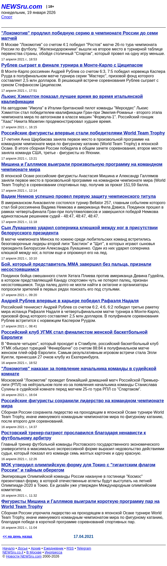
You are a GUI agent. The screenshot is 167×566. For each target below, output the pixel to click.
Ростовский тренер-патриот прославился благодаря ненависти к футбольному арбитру (73, 435)
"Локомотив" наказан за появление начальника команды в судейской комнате (78, 371)
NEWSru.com (21, 6)
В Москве (34, 552)
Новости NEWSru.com (24, 556)
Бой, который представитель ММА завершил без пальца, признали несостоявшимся (76, 267)
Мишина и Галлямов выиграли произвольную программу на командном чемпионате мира (82, 167)
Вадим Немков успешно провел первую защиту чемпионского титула (78, 196)
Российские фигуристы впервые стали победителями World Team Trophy (83, 133)
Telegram (84, 548)
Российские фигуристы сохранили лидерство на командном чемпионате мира (82, 403)
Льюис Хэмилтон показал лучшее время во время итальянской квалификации (72, 99)
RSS (70, 548)
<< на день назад (17, 536)
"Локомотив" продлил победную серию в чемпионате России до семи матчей (79, 36)
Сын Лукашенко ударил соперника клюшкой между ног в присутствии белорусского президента (79, 230)
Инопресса (53, 552)
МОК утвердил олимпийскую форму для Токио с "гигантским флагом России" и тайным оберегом (78, 467)
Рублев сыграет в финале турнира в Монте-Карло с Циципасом (72, 65)
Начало (8, 548)
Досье (23, 548)
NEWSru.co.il (12, 552)
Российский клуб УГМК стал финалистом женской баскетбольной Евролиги (74, 335)
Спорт (6, 17)
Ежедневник (53, 548)
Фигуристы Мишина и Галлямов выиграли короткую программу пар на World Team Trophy (80, 504)
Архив (36, 548)
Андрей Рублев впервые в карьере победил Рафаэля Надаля (70, 300)
